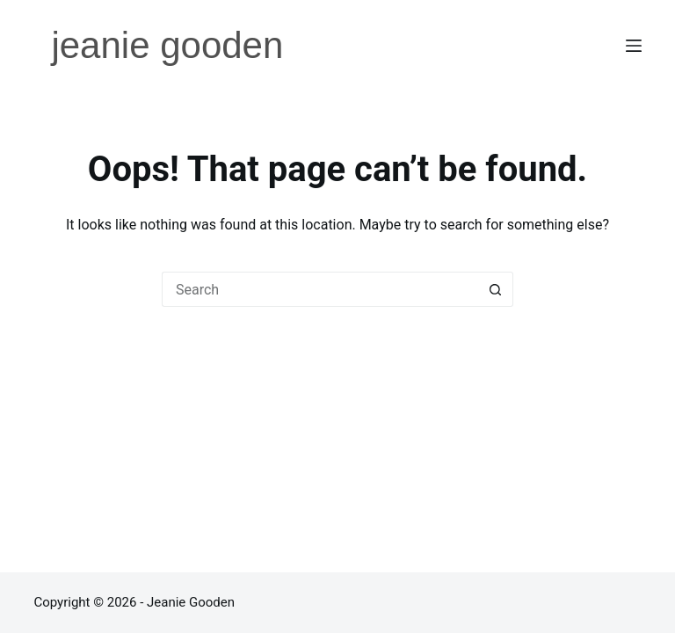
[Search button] (495, 289)
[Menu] (634, 46)
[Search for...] (320, 289)
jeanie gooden (167, 45)
